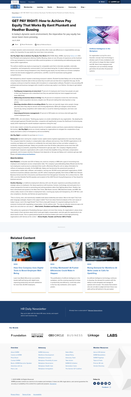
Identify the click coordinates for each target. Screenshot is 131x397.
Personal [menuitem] (14, 2)
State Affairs (69, 352)
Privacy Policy (15, 394)
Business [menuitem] (23, 2)
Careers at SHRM (16, 355)
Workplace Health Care (45, 366)
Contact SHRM (15, 360)
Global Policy (70, 355)
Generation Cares (71, 366)
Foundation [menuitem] (32, 2)
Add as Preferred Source (43, 45)
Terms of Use (26, 394)
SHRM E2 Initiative (71, 363)
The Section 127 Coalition (74, 368)
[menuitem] (102, 2)
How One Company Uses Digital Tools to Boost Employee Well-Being (28, 270)
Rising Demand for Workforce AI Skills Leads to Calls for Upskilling (102, 270)
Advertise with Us (16, 366)
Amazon (40, 135)
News (16, 264)
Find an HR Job (98, 363)
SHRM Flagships (98, 357)
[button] (95, 310)
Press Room (14, 357)
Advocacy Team (71, 357)
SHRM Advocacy (43, 352)
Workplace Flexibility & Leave (47, 360)
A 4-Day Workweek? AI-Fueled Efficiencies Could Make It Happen (64, 270)
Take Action (69, 360)
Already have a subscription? (78, 310)
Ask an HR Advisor (99, 352)
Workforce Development (46, 355)
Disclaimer (53, 384)
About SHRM (15, 352)
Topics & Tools (97, 360)
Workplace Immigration (45, 368)
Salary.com (74, 56)
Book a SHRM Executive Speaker (21, 363)
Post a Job (14, 368)
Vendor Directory (98, 366)
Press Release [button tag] (17, 17)
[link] (15, 13)
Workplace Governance (45, 363)
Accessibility (37, 394)
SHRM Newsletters (99, 355)
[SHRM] (15, 7)
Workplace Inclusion (44, 357)
